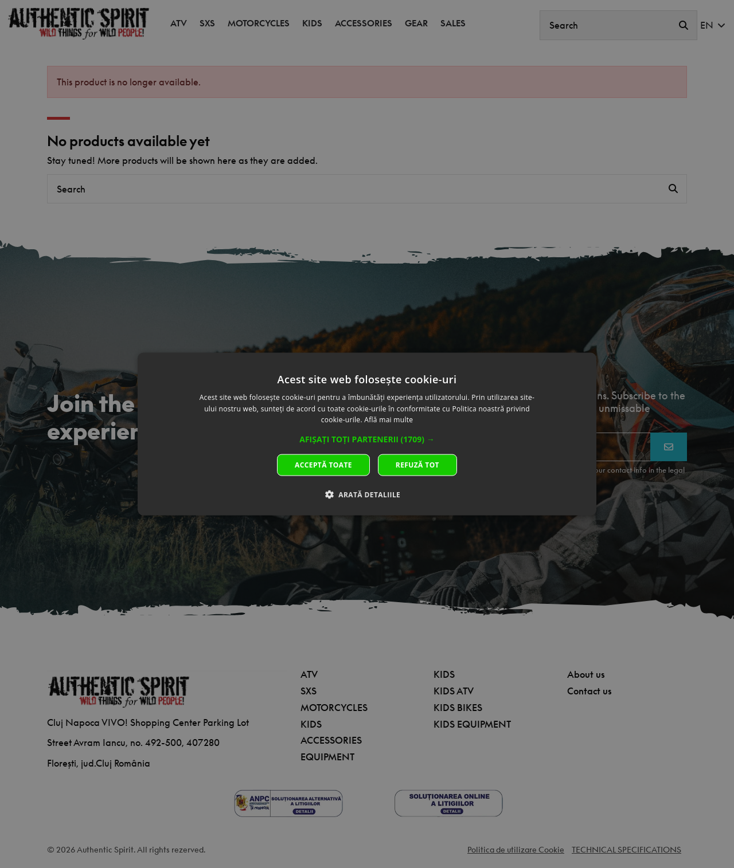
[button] (367, 439)
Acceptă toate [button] (323, 465)
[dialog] (367, 434)
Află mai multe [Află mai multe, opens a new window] (388, 420)
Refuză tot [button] (417, 465)
